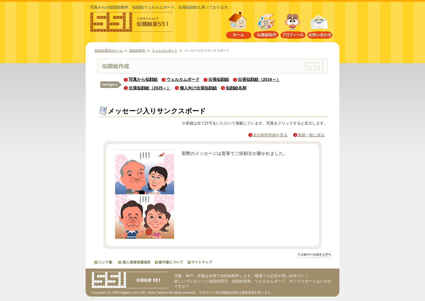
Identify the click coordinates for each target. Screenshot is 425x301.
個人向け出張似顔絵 (198, 88)
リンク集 (103, 262)
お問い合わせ (320, 26)
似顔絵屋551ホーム (238, 26)
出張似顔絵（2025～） (150, 88)
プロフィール (292, 26)
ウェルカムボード (165, 50)
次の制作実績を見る (270, 135)
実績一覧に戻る (311, 135)
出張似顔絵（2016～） (259, 79)
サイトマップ (198, 262)
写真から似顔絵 (143, 79)
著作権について (168, 262)
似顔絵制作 (266, 26)
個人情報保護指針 (135, 262)
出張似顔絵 (218, 79)
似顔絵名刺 (236, 88)
